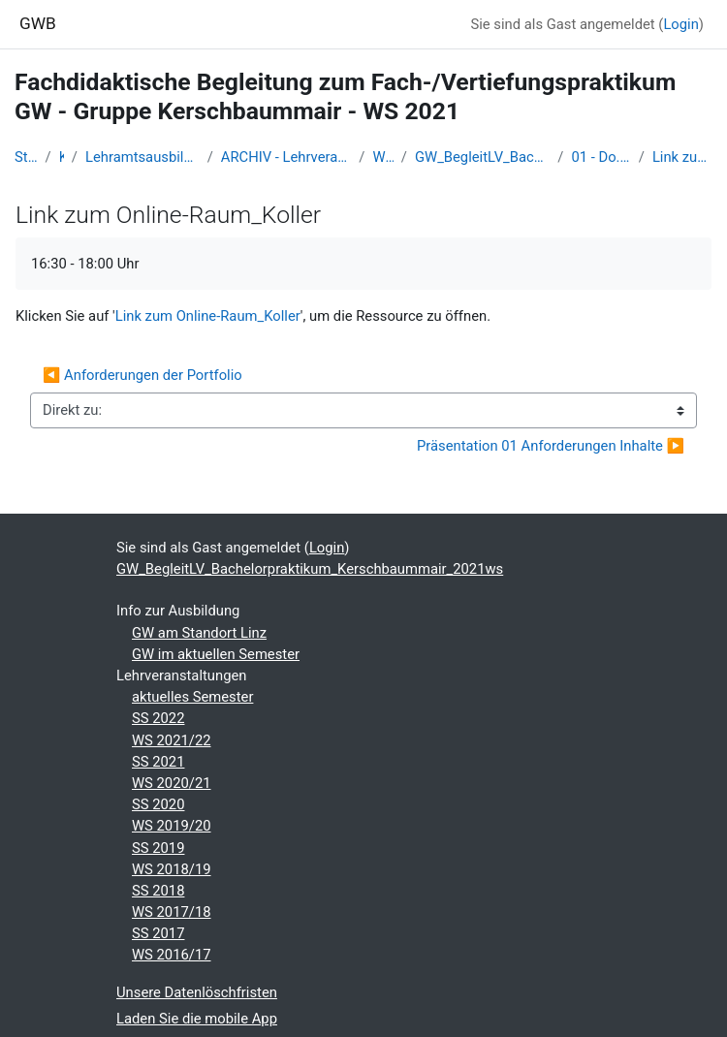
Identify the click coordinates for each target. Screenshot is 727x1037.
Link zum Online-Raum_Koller (682, 157)
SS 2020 (158, 804)
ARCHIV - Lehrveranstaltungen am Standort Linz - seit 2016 (286, 157)
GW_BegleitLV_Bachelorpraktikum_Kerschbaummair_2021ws (482, 157)
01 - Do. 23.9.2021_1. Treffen (600, 157)
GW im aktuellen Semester (216, 654)
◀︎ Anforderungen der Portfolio (142, 375)
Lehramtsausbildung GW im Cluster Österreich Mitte (142, 157)
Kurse (61, 157)
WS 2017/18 (171, 912)
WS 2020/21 (171, 783)
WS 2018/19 (171, 869)
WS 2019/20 (171, 825)
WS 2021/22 (382, 157)
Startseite (26, 157)
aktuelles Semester (192, 697)
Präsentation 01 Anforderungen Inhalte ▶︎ (550, 446)
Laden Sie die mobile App (196, 1018)
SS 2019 (158, 848)
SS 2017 (158, 933)
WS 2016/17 (171, 954)
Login (680, 24)
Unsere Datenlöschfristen (196, 992)
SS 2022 (158, 718)
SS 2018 (158, 890)
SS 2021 (158, 761)
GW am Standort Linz (199, 633)
